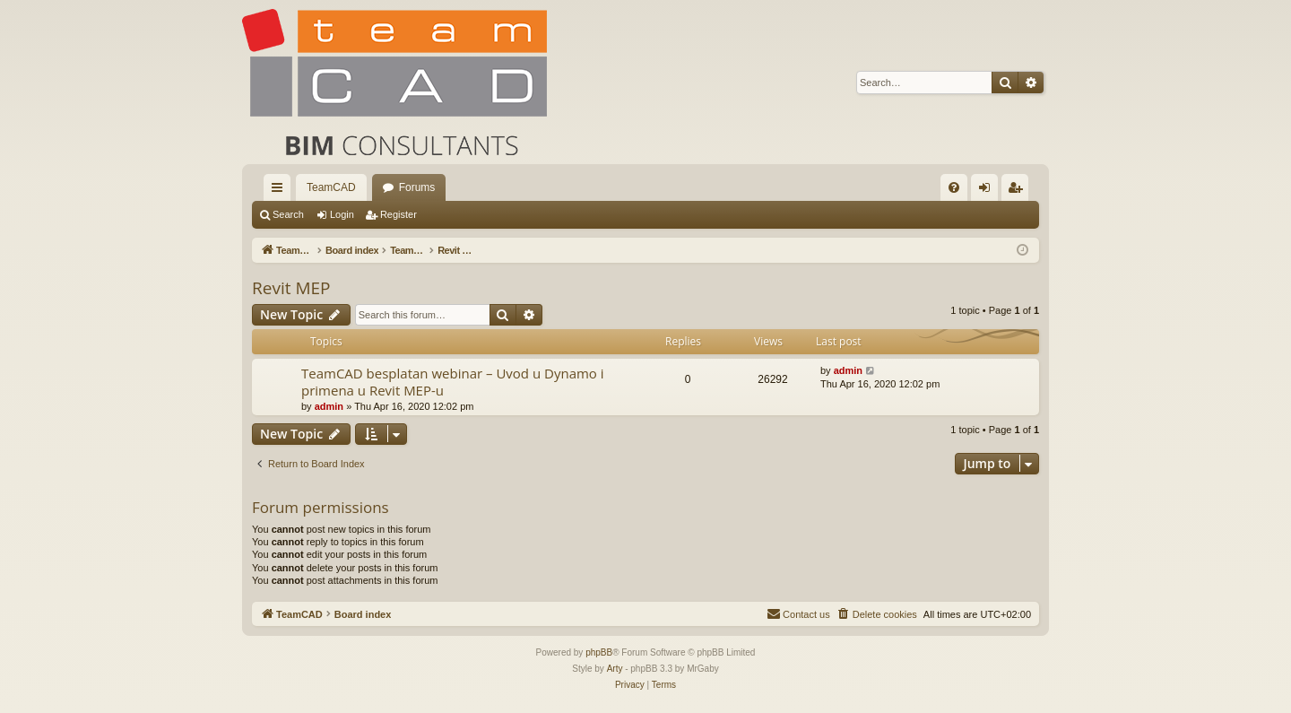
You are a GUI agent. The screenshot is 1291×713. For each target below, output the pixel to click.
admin (329, 406)
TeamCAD (331, 187)
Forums (417, 187)
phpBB (598, 652)
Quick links (280, 191)
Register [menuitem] (1018, 191)
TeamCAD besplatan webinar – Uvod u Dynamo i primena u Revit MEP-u (452, 381)
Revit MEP (291, 288)
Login (342, 214)
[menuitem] (953, 187)
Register (398, 214)
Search (288, 214)
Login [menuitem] (988, 191)
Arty (615, 669)
